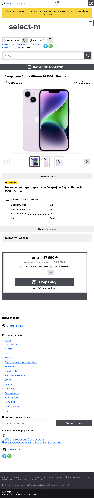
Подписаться (74, 423)
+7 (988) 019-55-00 (31, 44)
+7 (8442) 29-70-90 (11, 44)
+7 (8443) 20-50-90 (11, 47)
